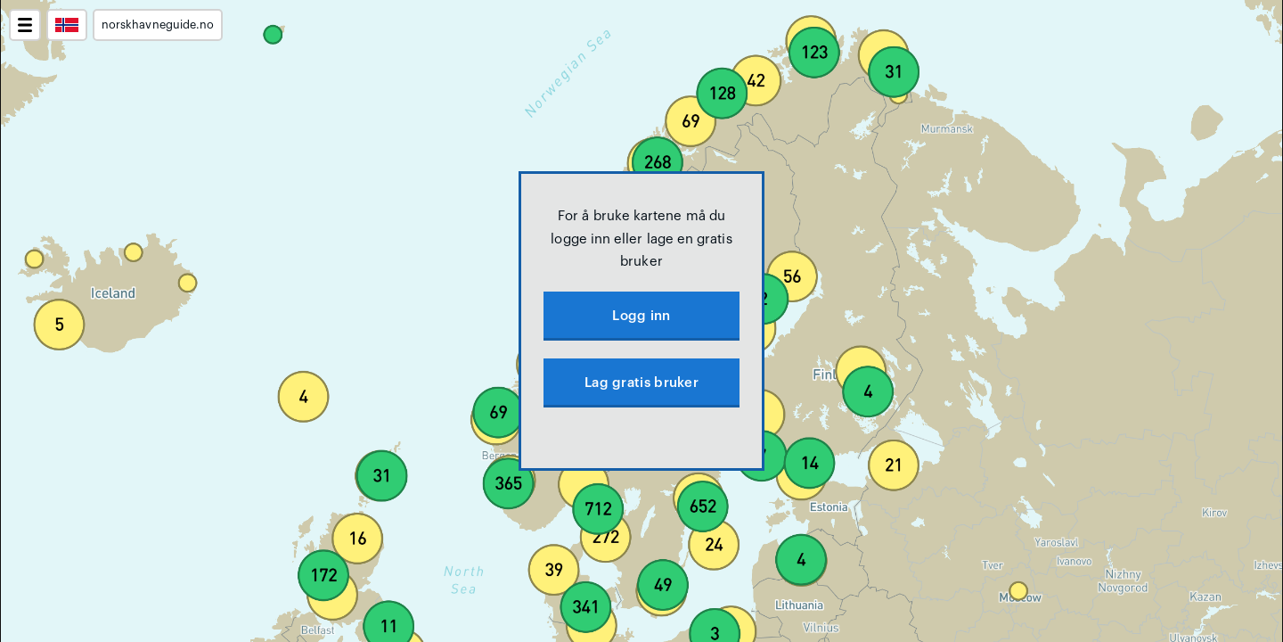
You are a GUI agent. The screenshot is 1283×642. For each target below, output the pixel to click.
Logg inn (641, 316)
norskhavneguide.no (158, 25)
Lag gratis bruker (641, 383)
